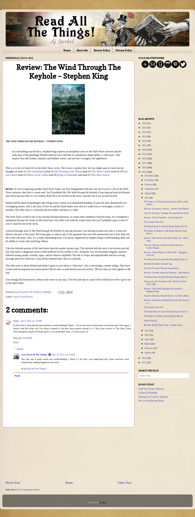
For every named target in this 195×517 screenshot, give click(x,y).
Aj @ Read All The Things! (34, 354)
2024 (144, 132)
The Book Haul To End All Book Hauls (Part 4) (165, 226)
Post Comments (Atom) (28, 489)
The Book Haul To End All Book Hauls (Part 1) (165, 311)
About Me (82, 50)
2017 (144, 163)
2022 (144, 141)
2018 (144, 158)
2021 (144, 145)
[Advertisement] (68, 454)
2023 (144, 136)
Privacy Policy (124, 50)
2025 (144, 127)
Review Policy (102, 50)
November (150, 180)
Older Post (124, 482)
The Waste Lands (100, 171)
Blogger (102, 502)
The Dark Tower (100, 175)
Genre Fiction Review (23, 296)
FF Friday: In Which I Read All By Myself (163, 316)
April (147, 339)
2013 (144, 362)
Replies (20, 349)
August (148, 193)
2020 (144, 149)
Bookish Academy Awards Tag (158, 264)
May (147, 335)
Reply (16, 342)
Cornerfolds (27, 338)
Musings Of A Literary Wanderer (153, 397)
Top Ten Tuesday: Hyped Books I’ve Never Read (166, 295)
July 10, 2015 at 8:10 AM (63, 354)
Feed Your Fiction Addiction (151, 388)
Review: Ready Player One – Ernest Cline (163, 325)
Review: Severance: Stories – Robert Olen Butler (166, 208)
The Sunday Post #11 (153, 307)
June (147, 330)
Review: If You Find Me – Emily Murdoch (163, 217)
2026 (144, 123)
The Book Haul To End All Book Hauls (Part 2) (165, 277)
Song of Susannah (67, 175)
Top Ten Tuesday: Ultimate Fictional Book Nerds (166, 213)
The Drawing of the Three (68, 171)
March (148, 343)
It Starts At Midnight (147, 392)
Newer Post (13, 482)
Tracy (16, 321)
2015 (144, 172)
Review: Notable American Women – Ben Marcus (166, 272)
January (148, 352)
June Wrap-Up (150, 320)
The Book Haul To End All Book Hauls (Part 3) (165, 259)
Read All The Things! (36, 368)
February (149, 348)
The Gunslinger (35, 171)
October (149, 184)
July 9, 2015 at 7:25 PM (31, 321)
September (150, 189)
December (150, 175)
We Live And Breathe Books (151, 400)
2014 (144, 358)
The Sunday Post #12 (153, 222)
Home (67, 50)
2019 (144, 154)
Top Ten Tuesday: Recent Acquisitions (161, 268)
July (147, 197)
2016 (144, 167)
